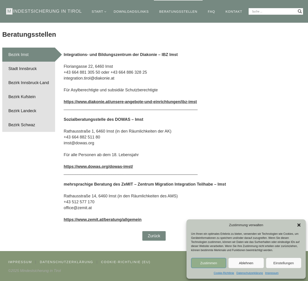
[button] (299, 225)
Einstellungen (283, 263)
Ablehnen (246, 263)
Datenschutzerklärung (249, 273)
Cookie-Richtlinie (224, 273)
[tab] (28, 55)
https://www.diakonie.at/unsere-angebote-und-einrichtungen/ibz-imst (130, 101)
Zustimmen (208, 263)
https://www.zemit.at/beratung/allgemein (102, 219)
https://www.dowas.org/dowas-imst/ (98, 166)
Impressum (272, 273)
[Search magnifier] (300, 11)
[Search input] (274, 11)
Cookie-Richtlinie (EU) (125, 262)
